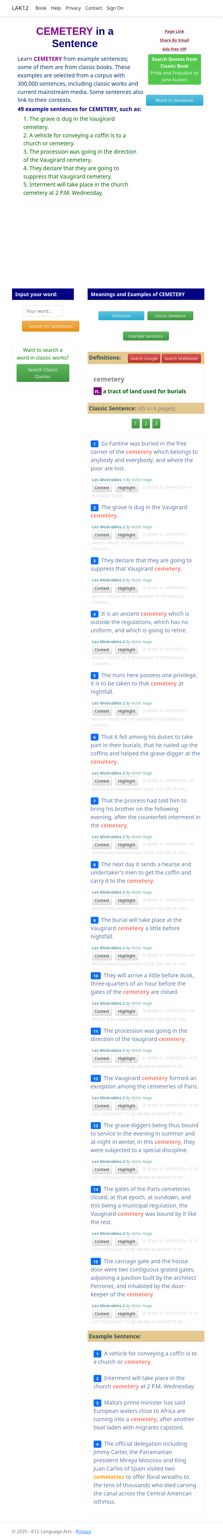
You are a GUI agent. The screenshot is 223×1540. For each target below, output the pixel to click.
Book (40, 8)
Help (56, 8)
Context (102, 487)
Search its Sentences (50, 326)
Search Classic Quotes (43, 373)
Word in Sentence (175, 100)
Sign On (114, 8)
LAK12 (20, 8)
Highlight (126, 487)
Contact (94, 8)
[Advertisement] (111, 247)
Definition (121, 315)
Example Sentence (146, 336)
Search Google (144, 358)
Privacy (73, 8)
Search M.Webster (181, 358)
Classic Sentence (170, 315)
